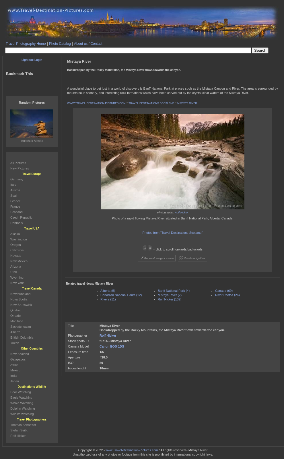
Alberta (15, 332)
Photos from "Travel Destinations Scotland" (173, 232)
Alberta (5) (107, 290)
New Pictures (19, 168)
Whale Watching (21, 403)
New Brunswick (21, 304)
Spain (14, 195)
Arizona (15, 266)
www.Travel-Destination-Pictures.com (132, 450)
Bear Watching (20, 392)
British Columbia (21, 337)
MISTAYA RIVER (187, 103)
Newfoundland (20, 294)
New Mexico (19, 261)
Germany (16, 179)
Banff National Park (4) (174, 290)
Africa (14, 365)
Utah (13, 272)
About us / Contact (88, 44)
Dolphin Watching (22, 408)
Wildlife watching (22, 414)
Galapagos (18, 359)
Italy (13, 184)
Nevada (15, 255)
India (13, 375)
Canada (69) (224, 290)
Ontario (15, 315)
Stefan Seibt (19, 430)
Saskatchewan (20, 326)
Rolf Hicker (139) (170, 299)
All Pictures (18, 163)
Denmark (16, 223)
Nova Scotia (18, 299)
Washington (18, 239)
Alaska (15, 234)
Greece (15, 201)
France (15, 206)
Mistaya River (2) (170, 295)
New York (17, 283)
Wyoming (17, 277)
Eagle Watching (21, 397)
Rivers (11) (108, 299)
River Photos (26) (227, 295)
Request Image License (157, 258)
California (17, 250)
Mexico (15, 370)
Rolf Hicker (181, 212)
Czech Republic (21, 217)
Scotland (16, 212)
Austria (15, 190)
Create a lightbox (192, 258)
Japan (14, 381)
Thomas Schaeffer (23, 425)
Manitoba (16, 321)
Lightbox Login (32, 59)
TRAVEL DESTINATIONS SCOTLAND (151, 103)
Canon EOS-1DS (112, 346)
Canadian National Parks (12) (121, 295)
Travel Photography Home (26, 44)
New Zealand (19, 354)
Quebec (16, 310)
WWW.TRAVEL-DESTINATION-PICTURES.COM (96, 103)
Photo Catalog (60, 44)
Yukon (14, 343)
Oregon (15, 244)
